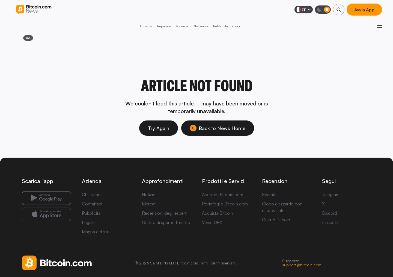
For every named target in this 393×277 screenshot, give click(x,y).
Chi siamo (91, 194)
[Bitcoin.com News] (33, 9)
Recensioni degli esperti (164, 213)
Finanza (146, 26)
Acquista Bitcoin (217, 213)
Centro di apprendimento (166, 222)
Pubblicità (91, 213)
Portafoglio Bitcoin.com (225, 204)
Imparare (164, 26)
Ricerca (182, 26)
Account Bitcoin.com (222, 194)
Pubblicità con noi (226, 26)
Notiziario (200, 26)
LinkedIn (330, 222)
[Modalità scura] (323, 9)
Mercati (149, 204)
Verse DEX (212, 222)
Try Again (158, 128)
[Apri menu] (379, 26)
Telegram (331, 194)
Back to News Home (217, 128)
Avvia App (364, 9)
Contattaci (92, 204)
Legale (88, 222)
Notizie (148, 194)
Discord (329, 213)
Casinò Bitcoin (276, 219)
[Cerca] (338, 9)
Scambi (269, 194)
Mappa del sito (96, 231)
